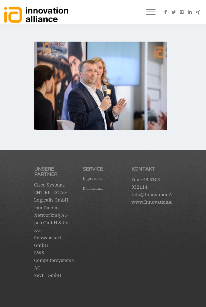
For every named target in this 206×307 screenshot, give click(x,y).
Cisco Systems (49, 185)
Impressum (92, 179)
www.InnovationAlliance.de (161, 202)
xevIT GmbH (47, 275)
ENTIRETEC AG (50, 192)
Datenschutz (93, 189)
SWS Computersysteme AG (54, 260)
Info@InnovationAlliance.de (162, 194)
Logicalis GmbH (51, 200)
